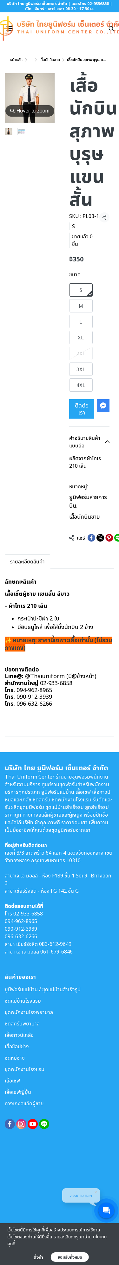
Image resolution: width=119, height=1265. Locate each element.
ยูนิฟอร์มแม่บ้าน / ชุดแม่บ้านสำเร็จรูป (43, 989)
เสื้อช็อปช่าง (17, 1046)
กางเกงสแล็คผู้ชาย (24, 1103)
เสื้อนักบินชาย (49, 59)
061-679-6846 (56, 951)
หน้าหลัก (16, 59)
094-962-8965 (21, 921)
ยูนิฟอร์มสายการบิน (88, 501)
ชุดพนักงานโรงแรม (24, 1069)
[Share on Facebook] (91, 538)
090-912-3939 (21, 928)
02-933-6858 (28, 913)
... (31, 59)
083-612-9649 (55, 944)
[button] (111, 28)
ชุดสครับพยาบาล (22, 1023)
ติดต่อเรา (82, 408)
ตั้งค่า (38, 1257)
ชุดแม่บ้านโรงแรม (23, 1000)
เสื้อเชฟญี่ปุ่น (18, 1091)
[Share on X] (100, 538)
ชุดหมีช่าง (15, 1057)
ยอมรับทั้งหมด (69, 1257)
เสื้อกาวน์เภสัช (19, 1034)
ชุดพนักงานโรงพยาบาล (29, 1012)
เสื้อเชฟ (12, 1080)
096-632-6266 (21, 936)
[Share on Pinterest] (109, 538)
